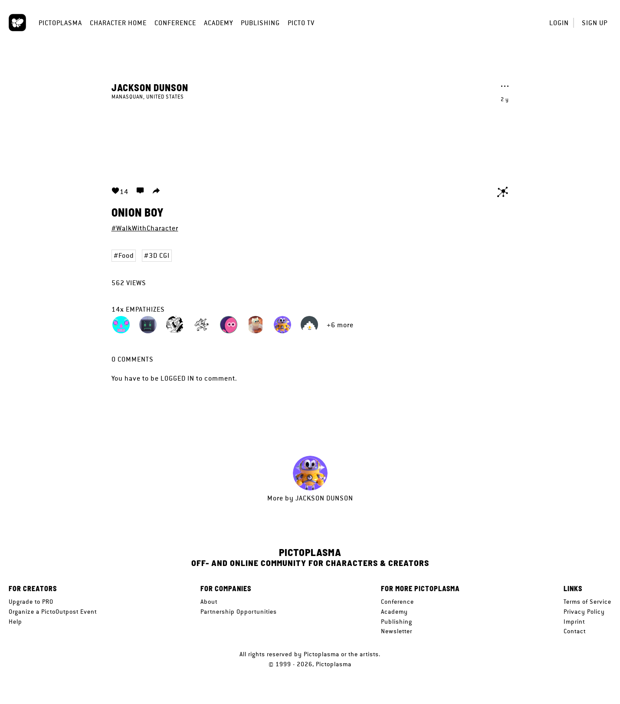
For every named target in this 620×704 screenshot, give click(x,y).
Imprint (574, 621)
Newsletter (396, 631)
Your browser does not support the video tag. (310, 138)
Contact (575, 631)
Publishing (260, 22)
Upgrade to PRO (31, 601)
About (208, 601)
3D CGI (159, 255)
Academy (218, 22)
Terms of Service (587, 601)
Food (126, 255)
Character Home (118, 22)
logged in (177, 378)
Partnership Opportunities (238, 611)
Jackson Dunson (150, 87)
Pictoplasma (60, 22)
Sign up (594, 22)
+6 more (340, 324)
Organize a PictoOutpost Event (53, 611)
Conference (175, 22)
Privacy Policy (584, 611)
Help (15, 621)
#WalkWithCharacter (145, 228)
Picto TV (301, 22)
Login (559, 22)
